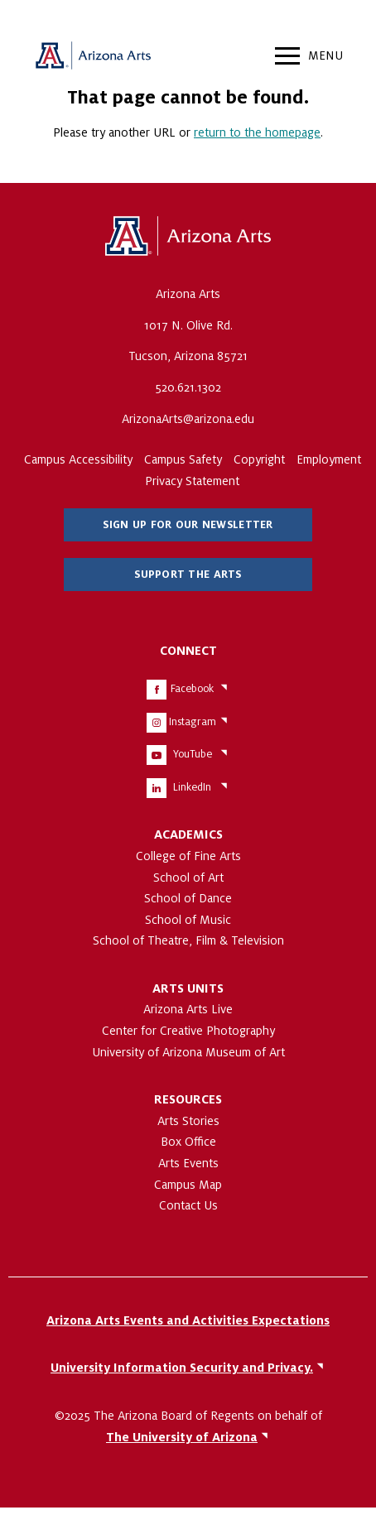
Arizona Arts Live (188, 1009)
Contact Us (188, 1205)
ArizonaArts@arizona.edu (188, 419)
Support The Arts (187, 574)
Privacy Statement (192, 481)
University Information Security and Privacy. (182, 1367)
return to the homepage (257, 132)
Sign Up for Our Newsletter (187, 525)
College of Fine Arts (188, 856)
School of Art (188, 877)
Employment (328, 459)
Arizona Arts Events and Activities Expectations (188, 1320)
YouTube (192, 754)
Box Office (188, 1141)
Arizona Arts (93, 58)
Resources (188, 1099)
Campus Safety (183, 459)
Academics (188, 834)
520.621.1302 (188, 387)
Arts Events (188, 1163)
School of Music (188, 919)
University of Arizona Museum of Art (188, 1052)
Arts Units (188, 988)
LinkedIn (192, 787)
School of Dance (188, 898)
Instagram (192, 722)
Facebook (192, 689)
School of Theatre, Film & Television (188, 940)
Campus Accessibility (78, 459)
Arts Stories (188, 1121)
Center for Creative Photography (188, 1030)
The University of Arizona (188, 236)
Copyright (259, 459)
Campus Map (188, 1184)
